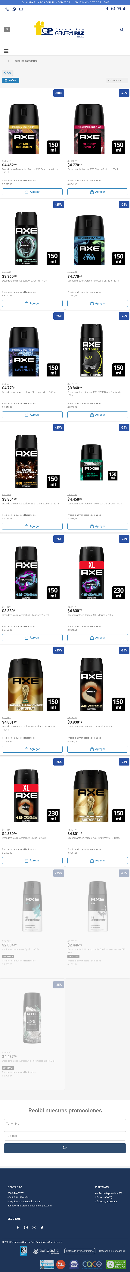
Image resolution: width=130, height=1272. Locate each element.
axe (7, 72)
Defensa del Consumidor (112, 1251)
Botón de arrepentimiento (80, 1251)
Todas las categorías (25, 60)
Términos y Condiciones (49, 1242)
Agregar (32, 192)
